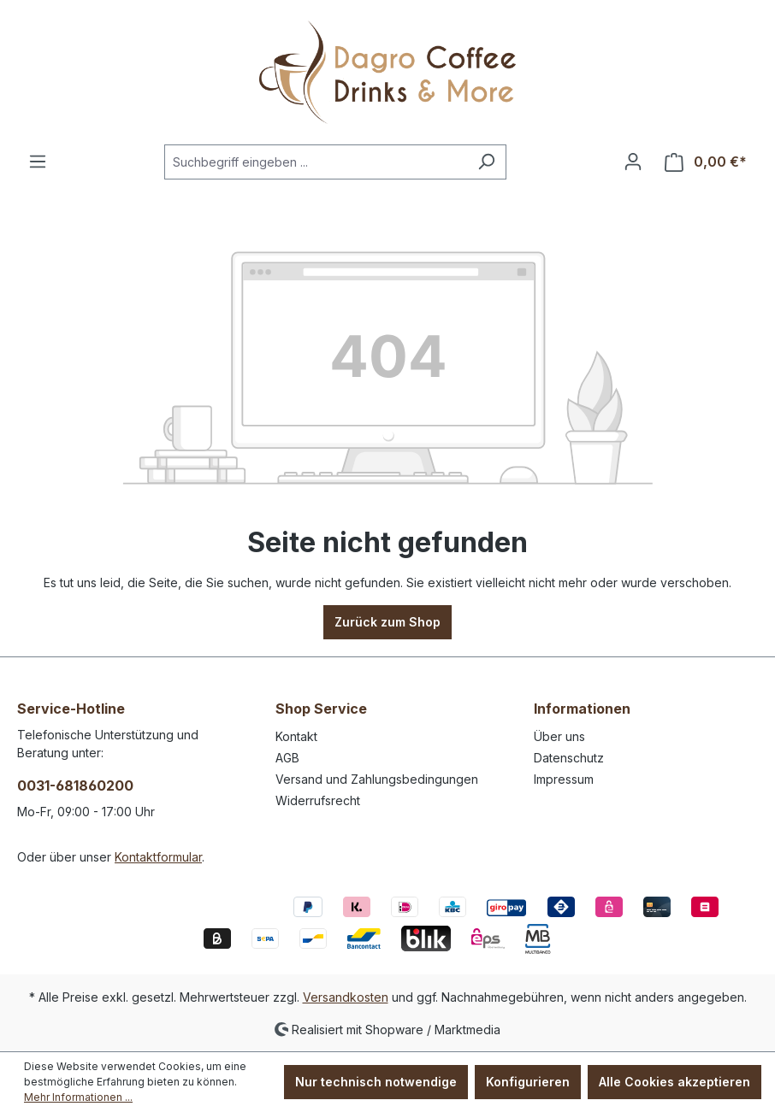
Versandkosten (345, 997)
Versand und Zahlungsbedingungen (376, 779)
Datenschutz (569, 757)
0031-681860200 (75, 785)
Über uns (559, 736)
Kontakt (296, 736)
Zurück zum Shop (387, 622)
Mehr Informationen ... (78, 1097)
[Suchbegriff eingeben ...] (315, 161)
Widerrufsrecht (317, 800)
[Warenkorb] (706, 161)
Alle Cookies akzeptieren (674, 1081)
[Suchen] (486, 161)
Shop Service (321, 708)
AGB (287, 757)
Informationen (582, 708)
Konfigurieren (528, 1081)
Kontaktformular (158, 857)
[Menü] (37, 161)
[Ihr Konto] (633, 161)
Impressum (564, 779)
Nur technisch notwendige (376, 1081)
